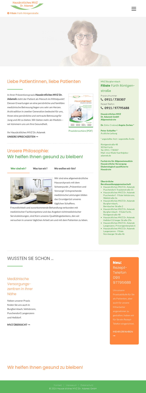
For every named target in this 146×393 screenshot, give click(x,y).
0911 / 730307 (113, 99)
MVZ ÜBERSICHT (18, 324)
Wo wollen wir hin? (65, 168)
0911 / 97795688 (114, 108)
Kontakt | (58, 385)
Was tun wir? (40, 168)
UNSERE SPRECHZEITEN (22, 136)
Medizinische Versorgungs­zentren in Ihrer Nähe (20, 286)
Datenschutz (86, 385)
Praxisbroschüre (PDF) (81, 130)
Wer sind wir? (18, 168)
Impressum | (71, 385)
